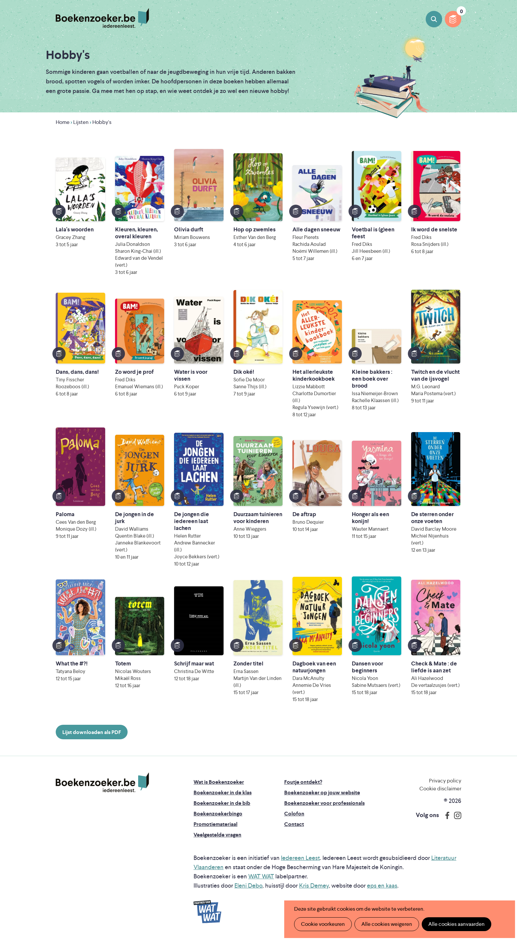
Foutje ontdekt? (303, 781)
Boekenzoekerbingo (218, 813)
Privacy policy (445, 780)
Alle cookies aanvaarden (456, 924)
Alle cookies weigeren (386, 924)
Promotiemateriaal (215, 824)
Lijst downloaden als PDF (91, 732)
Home (63, 122)
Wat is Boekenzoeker (219, 781)
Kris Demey (314, 885)
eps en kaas (382, 885)
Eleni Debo (248, 885)
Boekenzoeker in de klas (223, 792)
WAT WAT (261, 876)
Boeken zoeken (434, 19)
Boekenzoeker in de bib (222, 803)
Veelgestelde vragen (217, 834)
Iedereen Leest (300, 858)
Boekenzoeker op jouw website (322, 792)
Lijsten (81, 122)
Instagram (455, 815)
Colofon (294, 813)
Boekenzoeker (102, 18)
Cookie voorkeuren (323, 924)
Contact (294, 824)
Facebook (445, 815)
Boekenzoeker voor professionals (324, 803)
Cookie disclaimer (440, 788)
